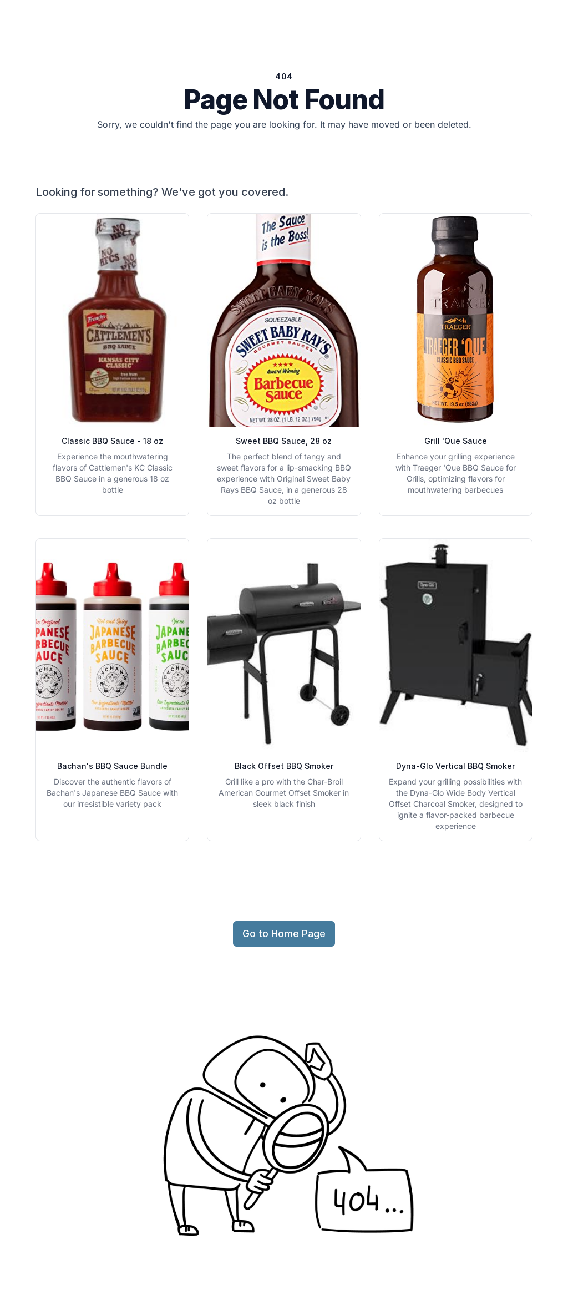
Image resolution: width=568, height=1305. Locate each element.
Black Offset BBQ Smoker (284, 766)
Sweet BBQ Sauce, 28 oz (284, 441)
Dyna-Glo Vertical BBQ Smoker (455, 766)
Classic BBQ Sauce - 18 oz (112, 441)
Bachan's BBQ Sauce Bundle (112, 766)
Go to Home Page (284, 933)
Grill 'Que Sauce (455, 441)
